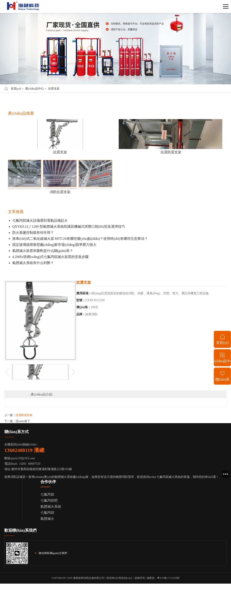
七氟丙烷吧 (49, 500)
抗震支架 (53, 88)
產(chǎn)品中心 (34, 88)
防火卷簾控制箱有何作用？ (33, 232)
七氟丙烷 (47, 494)
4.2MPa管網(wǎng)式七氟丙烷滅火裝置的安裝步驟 (50, 257)
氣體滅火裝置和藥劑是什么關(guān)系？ (42, 251)
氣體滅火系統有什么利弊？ (33, 263)
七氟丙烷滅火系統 (168, 477)
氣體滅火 (47, 518)
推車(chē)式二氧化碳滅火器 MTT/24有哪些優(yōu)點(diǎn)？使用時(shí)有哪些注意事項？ (80, 238)
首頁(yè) (16, 88)
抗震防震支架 (24, 415)
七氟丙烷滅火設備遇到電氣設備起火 (40, 220)
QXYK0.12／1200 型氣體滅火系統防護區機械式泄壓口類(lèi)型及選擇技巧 (68, 226)
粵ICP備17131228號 (168, 577)
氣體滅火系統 (50, 506)
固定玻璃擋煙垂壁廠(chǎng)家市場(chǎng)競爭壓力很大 (54, 244)
